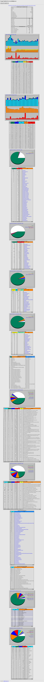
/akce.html (25, 300)
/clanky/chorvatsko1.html (25, 211)
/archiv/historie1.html (24, 187)
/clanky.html (23, 173)
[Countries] (34, 5)
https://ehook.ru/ (16, 556)
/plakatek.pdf (25, 255)
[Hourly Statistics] (14, 5)
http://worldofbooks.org (17, 526)
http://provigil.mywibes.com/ (17, 552)
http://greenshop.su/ (16, 537)
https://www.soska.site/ (17, 513)
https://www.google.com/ (17, 533)
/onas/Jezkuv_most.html (25, 191)
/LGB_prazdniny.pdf (26, 253)
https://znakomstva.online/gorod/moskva (19, 530)
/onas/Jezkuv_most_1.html (25, 192)
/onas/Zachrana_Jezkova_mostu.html (26, 199)
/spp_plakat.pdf (26, 250)
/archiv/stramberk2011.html (25, 188)
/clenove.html (23, 172)
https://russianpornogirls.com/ (17, 558)
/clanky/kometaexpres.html (25, 189)
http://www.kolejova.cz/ (25, 171)
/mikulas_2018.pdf (26, 252)
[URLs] (17, 5)
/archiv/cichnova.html (26, 301)
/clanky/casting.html (26, 298)
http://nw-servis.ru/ (16, 555)
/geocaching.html (24, 174)
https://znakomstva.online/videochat (18, 531)
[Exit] (21, 5)
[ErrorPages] (23, 5)
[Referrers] (27, 5)
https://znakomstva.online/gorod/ (18, 528)
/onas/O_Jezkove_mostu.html (25, 198)
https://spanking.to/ (16, 560)
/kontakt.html (23, 170)
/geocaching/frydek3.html (25, 212)
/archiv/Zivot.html (24, 217)
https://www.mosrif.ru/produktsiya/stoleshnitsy (19, 563)
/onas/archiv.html (24, 200)
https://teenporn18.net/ (17, 562)
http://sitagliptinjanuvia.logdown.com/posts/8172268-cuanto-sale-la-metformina (23, 553)
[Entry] (19, 5)
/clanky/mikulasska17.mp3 (27, 245)
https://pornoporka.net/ (17, 538)
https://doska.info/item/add (17, 514)
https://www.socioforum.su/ (17, 532)
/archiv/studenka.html (24, 210)
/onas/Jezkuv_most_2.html (25, 195)
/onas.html (23, 175)
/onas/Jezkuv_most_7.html (25, 197)
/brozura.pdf (25, 247)
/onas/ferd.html (24, 186)
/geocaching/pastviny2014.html (25, 214)
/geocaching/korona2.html (25, 190)
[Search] (30, 5)
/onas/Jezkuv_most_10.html (25, 193)
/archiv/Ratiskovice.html (27, 351)
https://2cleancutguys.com (17, 512)
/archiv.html (25, 254)
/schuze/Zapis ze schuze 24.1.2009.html (26, 216)
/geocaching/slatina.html (27, 259)
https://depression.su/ (16, 535)
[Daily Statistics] (10, 5)
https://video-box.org (16, 525)
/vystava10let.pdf (26, 258)
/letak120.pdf (25, 249)
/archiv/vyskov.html (26, 297)
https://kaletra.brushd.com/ (17, 557)
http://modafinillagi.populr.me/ (17, 554)
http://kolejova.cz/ (16, 551)
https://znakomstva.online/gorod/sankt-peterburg (19, 527)
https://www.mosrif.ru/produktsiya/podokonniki (19, 534)
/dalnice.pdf (25, 246)
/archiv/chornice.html (24, 218)
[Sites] (25, 5)
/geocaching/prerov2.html (25, 215)
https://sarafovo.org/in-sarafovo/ (18, 559)
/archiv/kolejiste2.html (24, 220)
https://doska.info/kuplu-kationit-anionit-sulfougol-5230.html (21, 529)
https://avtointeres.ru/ (16, 536)
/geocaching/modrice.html (25, 213)
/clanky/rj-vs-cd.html (24, 185)
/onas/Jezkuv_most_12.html (25, 194)
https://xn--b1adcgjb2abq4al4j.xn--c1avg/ (19, 539)
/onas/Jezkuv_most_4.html (25, 196)
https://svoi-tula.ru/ (16, 561)
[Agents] (32, 5)
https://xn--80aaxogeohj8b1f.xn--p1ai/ (18, 550)
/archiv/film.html (24, 219)
